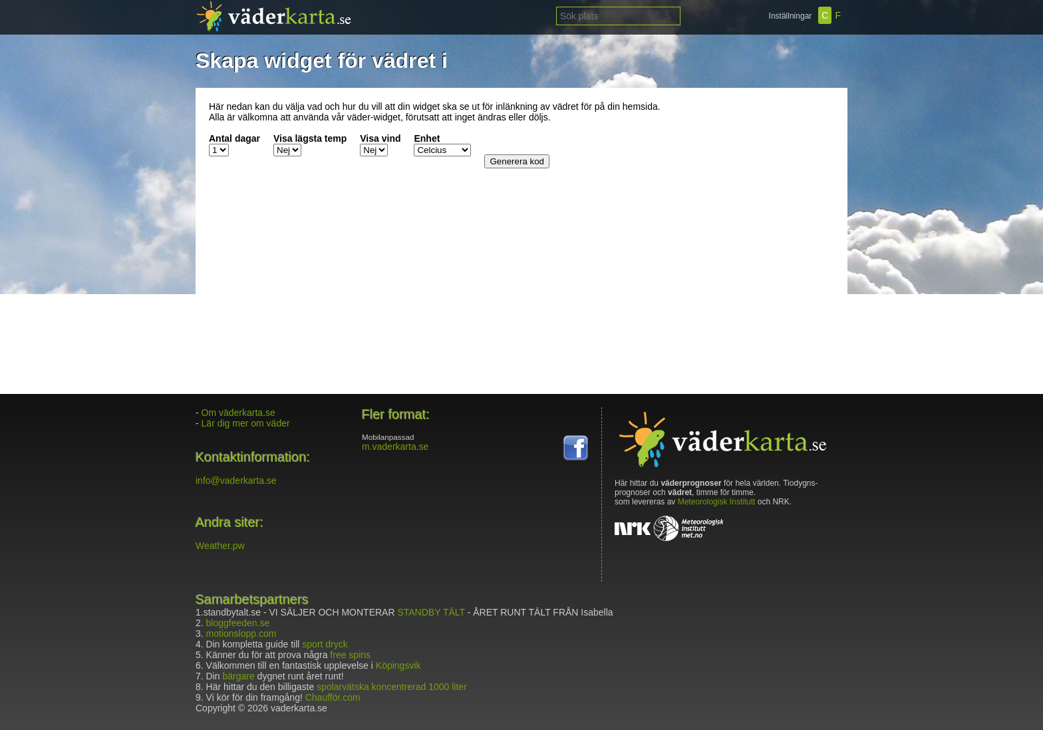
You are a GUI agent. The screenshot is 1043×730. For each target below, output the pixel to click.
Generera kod (517, 161)
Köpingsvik (398, 665)
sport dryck (324, 644)
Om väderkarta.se (238, 412)
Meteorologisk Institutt (717, 501)
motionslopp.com (241, 633)
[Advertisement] (751, 184)
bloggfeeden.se (238, 623)
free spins (350, 654)
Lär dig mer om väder (246, 423)
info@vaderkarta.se (236, 480)
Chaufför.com (333, 697)
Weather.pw (220, 545)
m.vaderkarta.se (395, 446)
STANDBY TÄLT (430, 612)
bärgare (238, 676)
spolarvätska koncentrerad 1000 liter (392, 686)
